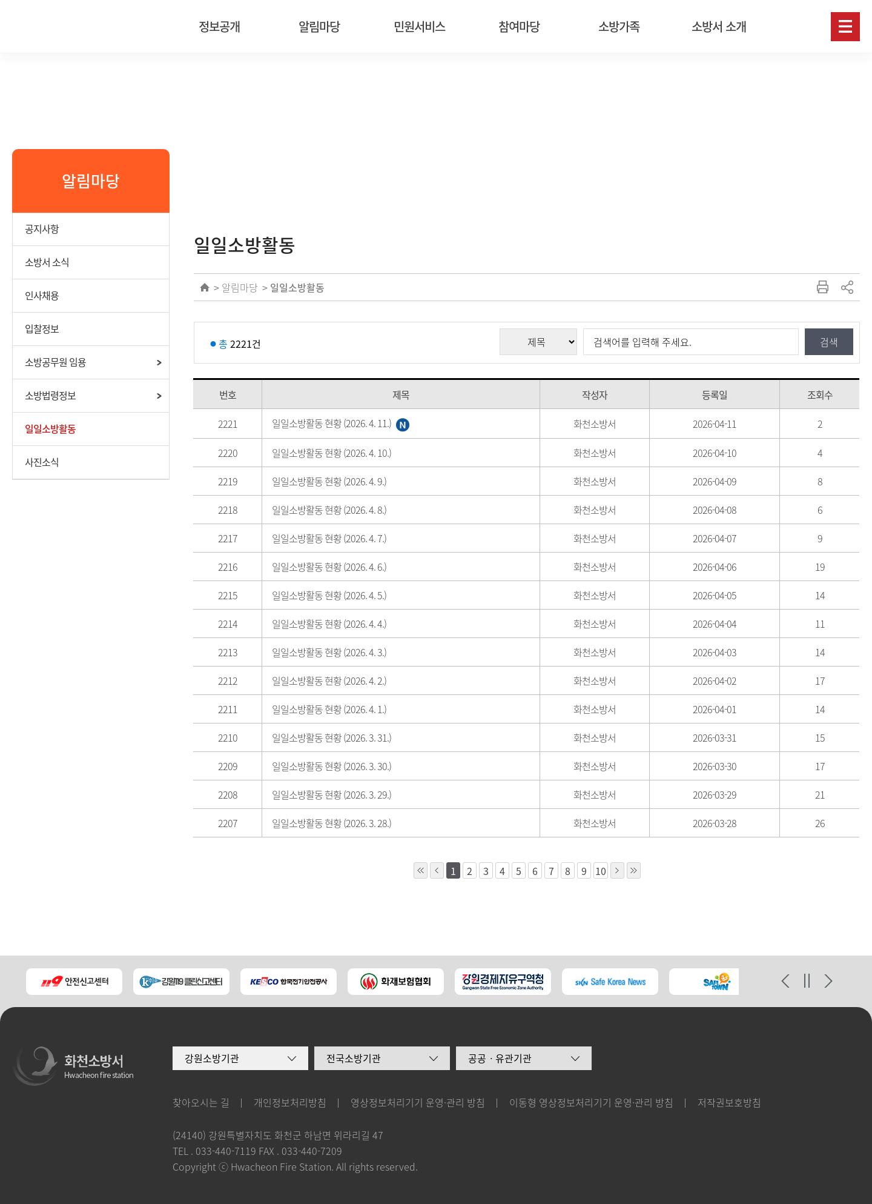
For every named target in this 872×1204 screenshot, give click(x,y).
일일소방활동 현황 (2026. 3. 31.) (331, 737)
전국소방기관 (353, 1058)
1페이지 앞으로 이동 (437, 870)
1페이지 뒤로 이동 (617, 870)
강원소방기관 (212, 1058)
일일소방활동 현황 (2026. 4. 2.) (329, 680)
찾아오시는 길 (201, 1102)
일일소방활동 (50, 428)
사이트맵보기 (845, 26)
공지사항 (42, 228)
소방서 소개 (719, 26)
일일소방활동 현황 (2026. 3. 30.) (331, 766)
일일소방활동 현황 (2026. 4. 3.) (329, 652)
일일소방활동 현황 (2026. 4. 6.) (329, 566)
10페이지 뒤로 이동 (634, 870)
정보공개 (219, 26)
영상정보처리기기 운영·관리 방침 (418, 1102)
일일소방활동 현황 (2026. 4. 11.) (340, 423)
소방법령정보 (50, 395)
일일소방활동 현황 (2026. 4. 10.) (331, 452)
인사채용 (42, 295)
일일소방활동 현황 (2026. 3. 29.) (331, 794)
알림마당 (319, 26)
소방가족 (618, 26)
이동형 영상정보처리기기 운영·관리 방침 (591, 1102)
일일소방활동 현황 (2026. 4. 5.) (329, 595)
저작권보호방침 (729, 1102)
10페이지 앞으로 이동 (421, 870)
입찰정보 (42, 328)
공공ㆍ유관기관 (500, 1058)
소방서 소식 (47, 261)
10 (600, 870)
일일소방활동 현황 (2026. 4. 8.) (329, 509)
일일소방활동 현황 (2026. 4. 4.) (329, 623)
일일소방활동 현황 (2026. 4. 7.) (329, 538)
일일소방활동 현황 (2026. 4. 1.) (329, 709)
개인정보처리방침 (290, 1102)
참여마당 (519, 26)
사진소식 (42, 461)
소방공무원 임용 (55, 361)
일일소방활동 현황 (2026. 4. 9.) (329, 481)
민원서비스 (419, 26)
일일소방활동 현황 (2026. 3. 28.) (331, 823)
